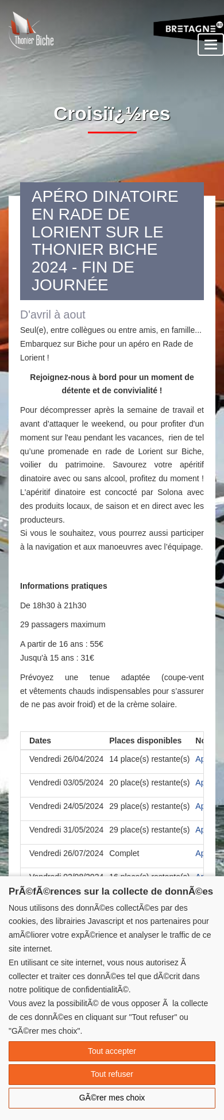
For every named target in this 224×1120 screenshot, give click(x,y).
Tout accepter (112, 1051)
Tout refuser (112, 1074)
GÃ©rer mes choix (112, 1097)
